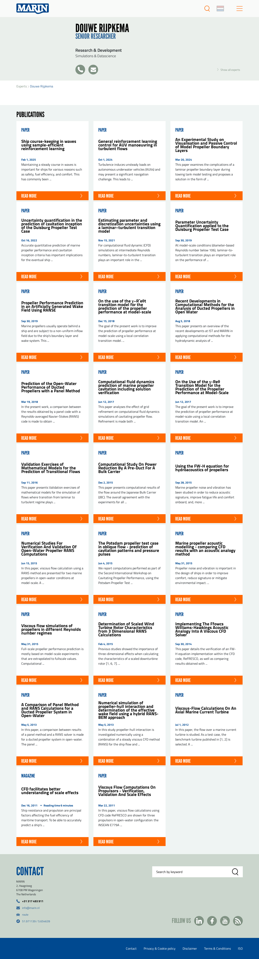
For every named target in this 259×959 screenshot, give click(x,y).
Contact (131, 948)
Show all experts (228, 70)
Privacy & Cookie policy (160, 948)
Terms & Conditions (217, 948)
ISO (240, 948)
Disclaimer (190, 948)
